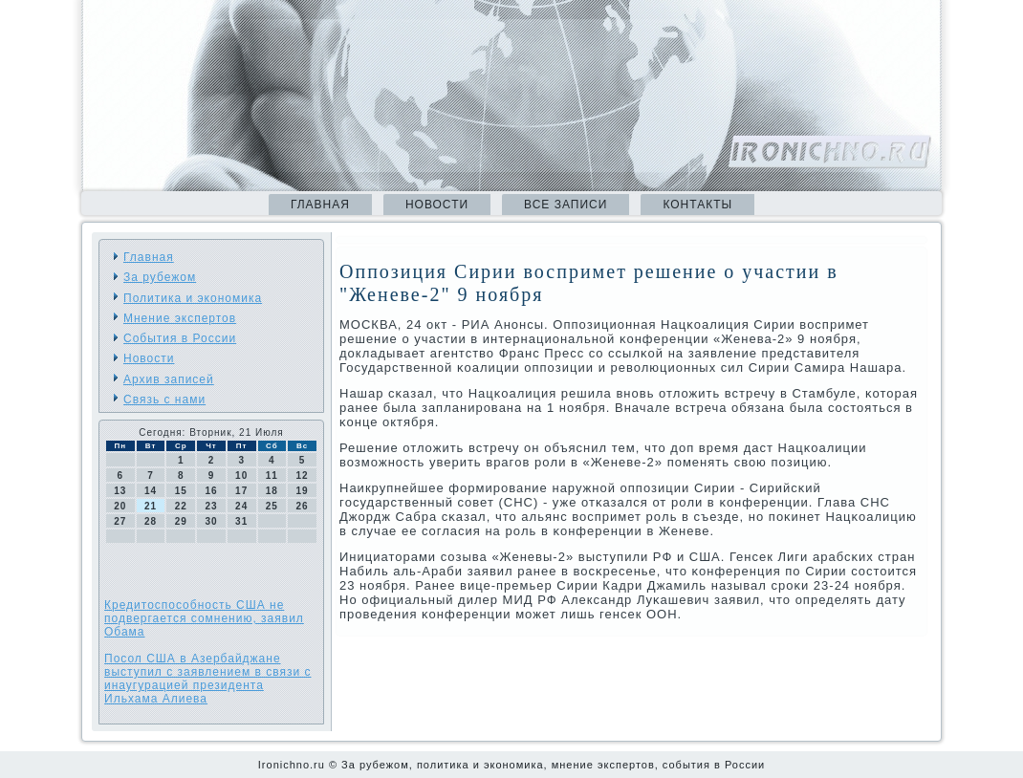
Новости (436, 204)
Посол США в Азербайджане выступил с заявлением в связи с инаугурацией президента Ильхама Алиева (208, 678)
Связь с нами (164, 399)
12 (302, 475)
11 (272, 475)
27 (120, 521)
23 (211, 506)
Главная (320, 204)
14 (150, 491)
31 (241, 521)
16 (211, 491)
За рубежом (159, 277)
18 (272, 491)
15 (181, 491)
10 (241, 475)
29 (181, 521)
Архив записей (168, 379)
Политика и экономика (192, 298)
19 (302, 491)
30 (211, 521)
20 (120, 506)
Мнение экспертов (179, 318)
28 (150, 521)
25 (272, 506)
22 (181, 506)
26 (302, 506)
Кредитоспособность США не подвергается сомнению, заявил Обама (204, 618)
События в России (179, 338)
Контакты (697, 204)
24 (241, 506)
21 (150, 506)
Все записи (565, 204)
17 (241, 491)
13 (120, 491)
